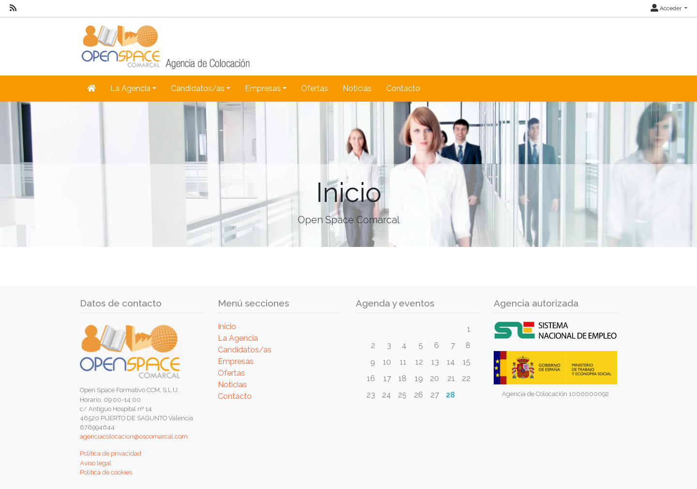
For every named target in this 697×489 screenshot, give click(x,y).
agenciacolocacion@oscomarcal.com (134, 436)
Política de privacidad (110, 453)
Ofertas (314, 88)
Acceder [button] (667, 8)
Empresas (236, 361)
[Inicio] (91, 89)
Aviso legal (95, 463)
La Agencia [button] (130, 88)
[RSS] (13, 8)
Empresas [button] (263, 88)
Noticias (357, 88)
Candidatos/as (245, 349)
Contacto (403, 88)
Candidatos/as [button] (198, 88)
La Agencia (238, 338)
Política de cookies (106, 472)
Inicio (227, 326)
